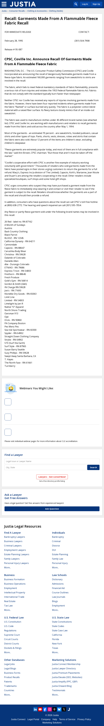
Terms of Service (67, 719)
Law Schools (59, 575)
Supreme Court (12, 634)
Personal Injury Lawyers (16, 563)
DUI (54, 550)
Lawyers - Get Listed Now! (52, 476)
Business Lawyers (13, 541)
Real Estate (9, 601)
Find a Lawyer (14, 455)
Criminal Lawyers (13, 545)
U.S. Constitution (12, 621)
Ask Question (52, 508)
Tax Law (8, 605)
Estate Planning (60, 554)
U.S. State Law (60, 617)
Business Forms (12, 672)
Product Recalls (12, 677)
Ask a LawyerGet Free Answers (16, 496)
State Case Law (59, 630)
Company (45, 719)
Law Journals (58, 596)
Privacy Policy (84, 719)
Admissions (58, 583)
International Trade (14, 596)
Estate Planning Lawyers (16, 554)
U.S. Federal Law (14, 617)
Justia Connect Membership (66, 664)
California (57, 634)
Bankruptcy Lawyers (14, 536)
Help (55, 719)
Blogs (55, 601)
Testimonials (58, 690)
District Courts (11, 643)
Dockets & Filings (13, 647)
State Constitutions (62, 621)
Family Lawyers (12, 558)
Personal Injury (60, 563)
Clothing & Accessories (37, 11)
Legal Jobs (9, 664)
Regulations (10, 630)
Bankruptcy (58, 536)
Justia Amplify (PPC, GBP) (64, 681)
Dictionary (57, 579)
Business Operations (15, 583)
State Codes (58, 626)
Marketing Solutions (64, 660)
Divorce (56, 545)
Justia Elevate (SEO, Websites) (67, 677)
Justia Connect (18, 719)
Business (9, 575)
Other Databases (14, 660)
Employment (10, 588)
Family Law (57, 558)
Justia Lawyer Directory (64, 668)
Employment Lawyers (15, 550)
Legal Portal (33, 719)
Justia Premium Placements (66, 672)
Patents (8, 681)
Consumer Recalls (17, 11)
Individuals (58, 532)
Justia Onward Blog (62, 685)
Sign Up (96, 4)
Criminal (56, 541)
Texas (55, 647)
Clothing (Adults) (56, 11)
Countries (9, 690)
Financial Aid (58, 588)
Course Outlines (60, 592)
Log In (85, 4)
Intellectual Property (14, 592)
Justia (4, 11)
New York (57, 643)
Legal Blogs (10, 668)
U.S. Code (9, 626)
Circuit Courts (11, 639)
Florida (55, 639)
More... (7, 567)
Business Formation (14, 579)
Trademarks (10, 685)
